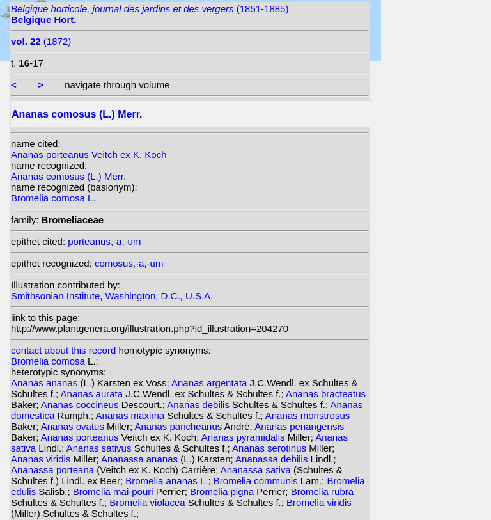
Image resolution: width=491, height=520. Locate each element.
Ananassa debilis (273, 458)
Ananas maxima (132, 415)
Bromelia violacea (148, 502)
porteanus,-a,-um (104, 241)
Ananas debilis (199, 404)
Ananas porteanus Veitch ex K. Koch (89, 154)
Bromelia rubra (322, 491)
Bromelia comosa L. (53, 198)
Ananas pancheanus (179, 426)
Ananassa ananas (140, 458)
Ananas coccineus (81, 404)
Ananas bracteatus (326, 393)
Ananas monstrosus (307, 415)
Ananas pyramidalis (244, 437)
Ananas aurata (93, 393)
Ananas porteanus (81, 437)
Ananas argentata (210, 382)
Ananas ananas (45, 382)
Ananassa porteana (54, 469)
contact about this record (63, 350)
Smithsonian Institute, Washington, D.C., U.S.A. (112, 295)
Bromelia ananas (162, 480)
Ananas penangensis (299, 426)
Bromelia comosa (49, 361)
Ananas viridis (42, 458)
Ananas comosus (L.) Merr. (68, 176)
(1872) (41, 41)
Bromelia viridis (319, 502)
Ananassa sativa (257, 469)
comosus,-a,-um (129, 263)
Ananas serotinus (270, 448)
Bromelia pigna (223, 491)
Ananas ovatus (74, 426)
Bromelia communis (257, 480)
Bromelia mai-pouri (114, 491)
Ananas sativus (100, 448)
